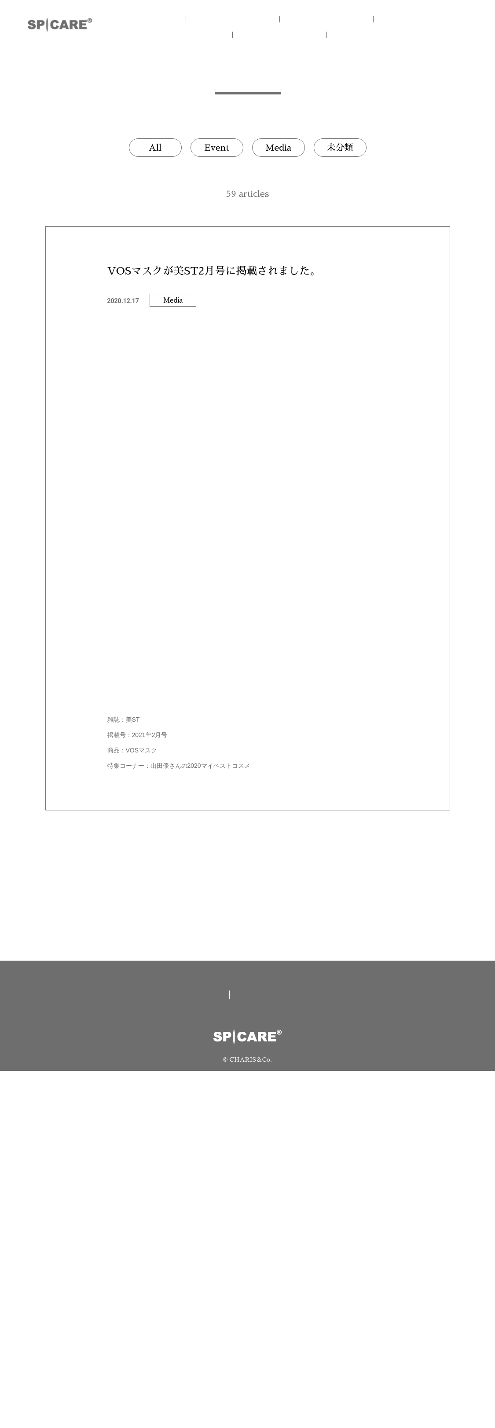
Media (278, 147)
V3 (423, 19)
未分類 (340, 147)
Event (216, 147)
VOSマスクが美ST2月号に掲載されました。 (214, 271)
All (155, 147)
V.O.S (203, 35)
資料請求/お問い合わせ (292, 1351)
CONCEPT (247, 19)
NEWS (291, 35)
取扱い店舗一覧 (185, 1351)
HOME (159, 19)
